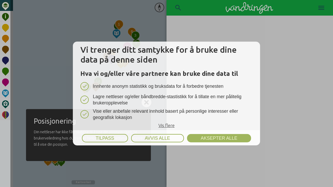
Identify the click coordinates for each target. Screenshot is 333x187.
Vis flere (166, 125)
